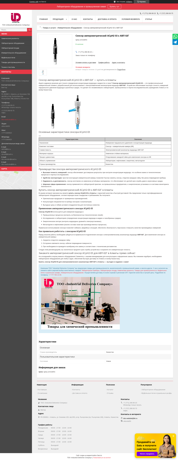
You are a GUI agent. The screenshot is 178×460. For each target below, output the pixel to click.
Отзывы (110, 393)
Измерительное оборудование (13, 53)
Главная (43, 19)
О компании (42, 393)
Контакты (88, 19)
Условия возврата (131, 19)
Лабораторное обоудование (12, 43)
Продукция (58, 19)
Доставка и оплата (107, 19)
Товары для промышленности (13, 62)
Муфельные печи (8, 57)
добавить (129, 2)
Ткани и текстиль (8, 67)
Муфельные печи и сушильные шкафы (157, 393)
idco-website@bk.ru (8, 119)
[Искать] (29, 30)
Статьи (148, 19)
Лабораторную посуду (108, 270)
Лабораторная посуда (10, 48)
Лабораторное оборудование (153, 389)
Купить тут (114, 7)
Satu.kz (99, 455)
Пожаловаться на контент (102, 458)
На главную (42, 389)
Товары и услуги (49, 28)
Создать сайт (34, 2)
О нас (74, 19)
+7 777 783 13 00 (55, 275)
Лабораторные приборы (91, 270)
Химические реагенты (10, 38)
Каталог (110, 389)
